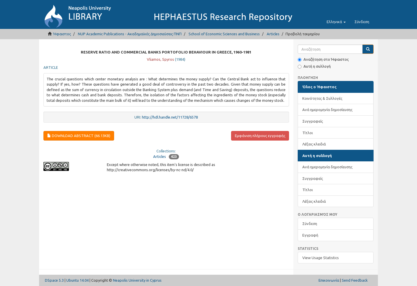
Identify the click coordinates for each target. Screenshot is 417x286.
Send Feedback (355, 280)
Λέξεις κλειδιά (314, 144)
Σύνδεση (309, 224)
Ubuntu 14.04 (77, 280)
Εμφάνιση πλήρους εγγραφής (260, 136)
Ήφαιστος (62, 34)
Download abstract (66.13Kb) (78, 136)
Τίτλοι (307, 133)
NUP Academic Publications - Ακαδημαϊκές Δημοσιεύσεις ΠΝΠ (130, 34)
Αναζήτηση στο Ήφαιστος (323, 59)
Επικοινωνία (329, 280)
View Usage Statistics (320, 258)
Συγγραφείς (312, 121)
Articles (273, 34)
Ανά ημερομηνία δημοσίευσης (327, 110)
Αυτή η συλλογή (314, 66)
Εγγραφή (310, 235)
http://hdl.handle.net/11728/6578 (170, 117)
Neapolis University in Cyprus (137, 280)
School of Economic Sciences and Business (224, 34)
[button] (336, 21)
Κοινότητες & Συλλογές (322, 98)
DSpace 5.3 (54, 280)
